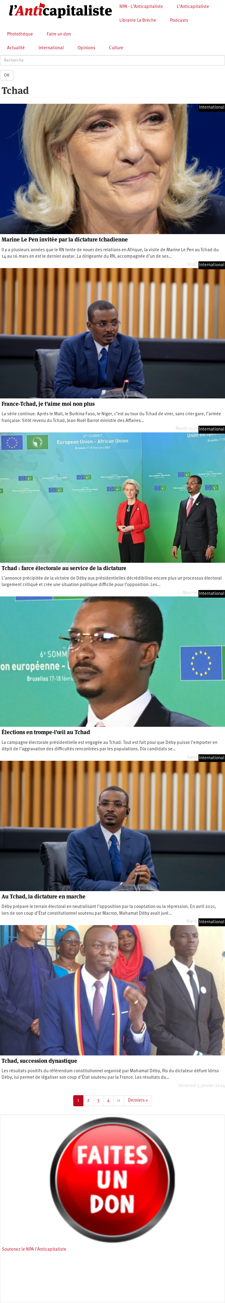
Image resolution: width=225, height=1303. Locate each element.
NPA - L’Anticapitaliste (141, 7)
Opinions (86, 48)
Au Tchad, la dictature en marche (43, 896)
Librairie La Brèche (137, 20)
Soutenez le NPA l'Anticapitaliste (34, 1249)
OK (6, 75)
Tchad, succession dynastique (39, 1060)
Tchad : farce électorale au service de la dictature (64, 568)
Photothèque (20, 34)
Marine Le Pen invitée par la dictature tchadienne (65, 239)
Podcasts (179, 20)
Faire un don (59, 34)
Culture (116, 48)
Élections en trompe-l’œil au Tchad (46, 732)
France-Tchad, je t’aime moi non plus (48, 403)
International (51, 48)
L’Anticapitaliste (193, 7)
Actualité (16, 48)
